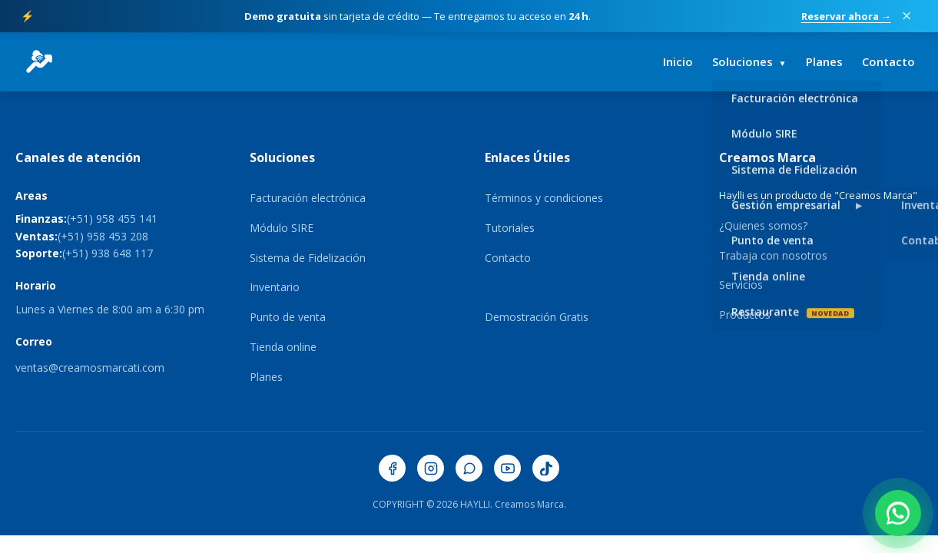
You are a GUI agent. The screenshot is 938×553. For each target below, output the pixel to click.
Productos (745, 314)
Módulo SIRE (281, 227)
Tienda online (283, 346)
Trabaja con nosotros (773, 255)
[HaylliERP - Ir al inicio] (39, 61)
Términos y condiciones (544, 197)
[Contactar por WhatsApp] (898, 513)
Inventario (275, 287)
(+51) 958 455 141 (112, 218)
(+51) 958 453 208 (103, 236)
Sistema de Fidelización (308, 257)
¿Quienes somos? (763, 225)
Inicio (678, 61)
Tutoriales (510, 227)
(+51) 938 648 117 (107, 253)
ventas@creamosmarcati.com (89, 367)
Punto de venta (288, 317)
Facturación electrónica (308, 197)
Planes (824, 61)
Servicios (741, 284)
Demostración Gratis (536, 317)
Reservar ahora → (846, 16)
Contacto (888, 61)
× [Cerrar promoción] (907, 16)
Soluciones (749, 61)
